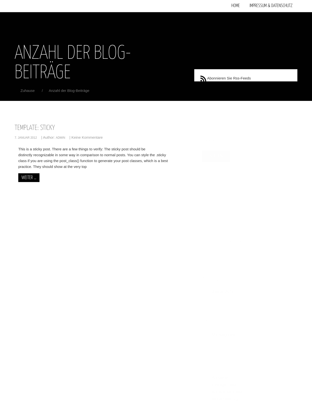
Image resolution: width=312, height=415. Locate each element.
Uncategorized (224, 332)
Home (235, 5)
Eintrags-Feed (224, 382)
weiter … (28, 177)
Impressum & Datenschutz (271, 5)
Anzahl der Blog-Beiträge (69, 91)
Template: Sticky (35, 128)
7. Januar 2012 (26, 137)
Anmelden (220, 375)
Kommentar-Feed (227, 389)
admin (60, 137)
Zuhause (28, 91)
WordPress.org (225, 397)
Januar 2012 (223, 289)
